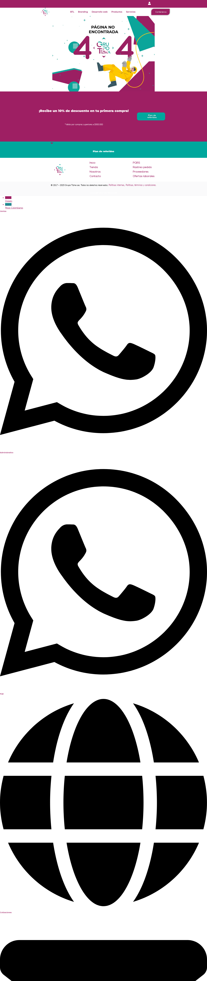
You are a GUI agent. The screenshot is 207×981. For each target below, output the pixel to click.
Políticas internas (116, 185)
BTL (72, 12)
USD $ (106, 199)
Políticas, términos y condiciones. (141, 185)
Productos (116, 12)
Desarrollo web (100, 12)
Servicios (130, 12)
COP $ (106, 206)
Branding (83, 12)
